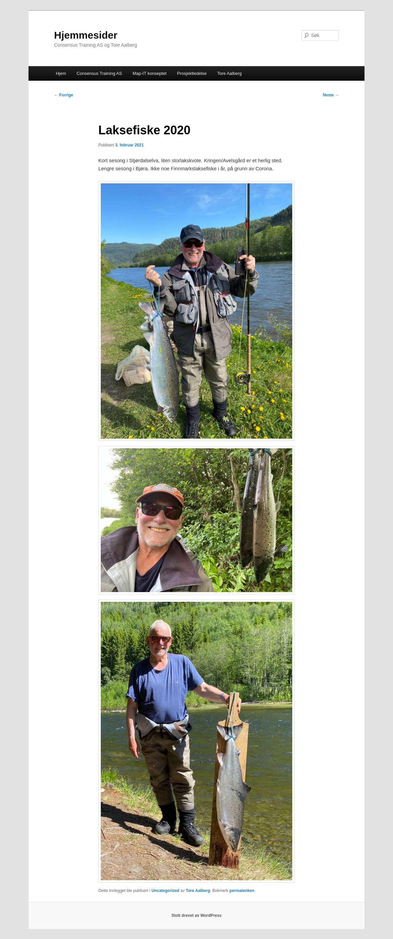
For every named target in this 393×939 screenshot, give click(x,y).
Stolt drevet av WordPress (196, 915)
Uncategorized (165, 890)
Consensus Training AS (99, 73)
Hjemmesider (85, 35)
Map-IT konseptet (150, 73)
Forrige (63, 95)
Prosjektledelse (192, 73)
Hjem (61, 73)
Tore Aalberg (229, 73)
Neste (331, 95)
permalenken (241, 890)
